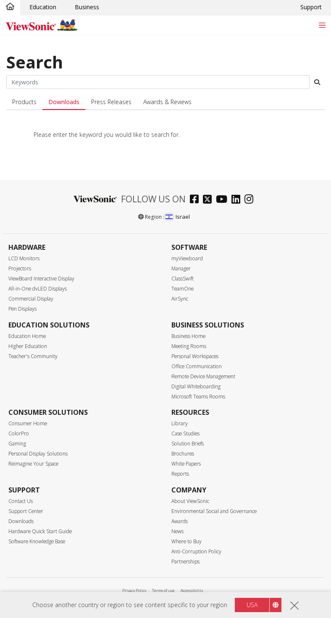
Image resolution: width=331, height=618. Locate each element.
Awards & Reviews (167, 102)
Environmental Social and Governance (214, 511)
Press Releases (111, 102)
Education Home (27, 336)
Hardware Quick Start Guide (40, 531)
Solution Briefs (187, 443)
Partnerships (185, 561)
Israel (178, 216)
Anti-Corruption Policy (196, 551)
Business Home (188, 336)
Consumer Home (27, 423)
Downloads (63, 102)
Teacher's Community (33, 356)
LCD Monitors (23, 258)
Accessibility (192, 590)
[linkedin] (237, 200)
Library (179, 423)
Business (87, 7)
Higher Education (27, 346)
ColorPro (18, 433)
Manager (181, 268)
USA (252, 605)
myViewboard (187, 258)
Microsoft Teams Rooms (198, 396)
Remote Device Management (203, 376)
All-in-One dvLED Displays (37, 288)
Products (24, 102)
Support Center (25, 511)
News (177, 531)
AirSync (179, 298)
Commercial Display (30, 298)
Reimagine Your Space (33, 463)
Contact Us (20, 501)
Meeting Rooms (188, 346)
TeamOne (182, 288)
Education (42, 7)
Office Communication (196, 366)
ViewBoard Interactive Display (41, 278)
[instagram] (250, 200)
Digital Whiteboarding (196, 386)
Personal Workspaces (194, 356)
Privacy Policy (134, 590)
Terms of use (163, 590)
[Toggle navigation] (322, 25)
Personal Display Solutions (38, 453)
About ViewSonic (190, 501)
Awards (179, 521)
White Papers (186, 463)
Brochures (182, 453)
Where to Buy (186, 541)
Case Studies (185, 433)
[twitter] (209, 200)
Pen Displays (22, 308)
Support (311, 7)
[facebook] (196, 200)
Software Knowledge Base (36, 541)
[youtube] (223, 200)
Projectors (19, 268)
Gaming (17, 443)
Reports (180, 473)
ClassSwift (182, 278)
